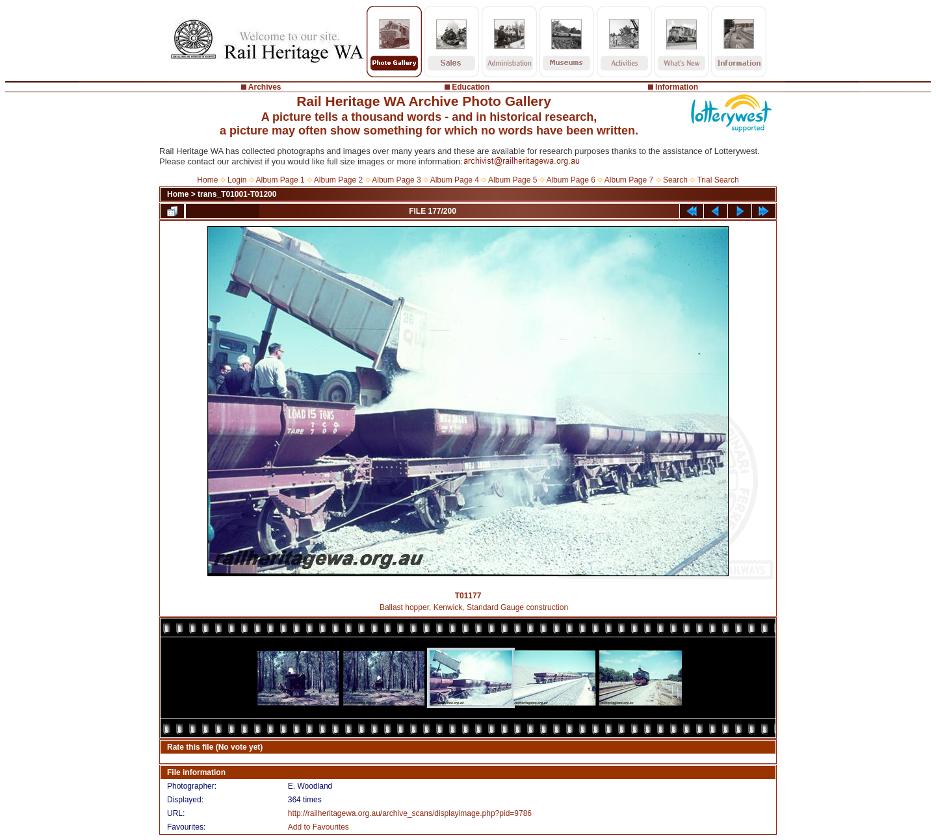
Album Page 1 (279, 180)
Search (675, 180)
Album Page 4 (454, 180)
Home (207, 180)
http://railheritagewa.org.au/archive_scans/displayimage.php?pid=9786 (410, 813)
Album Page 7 (628, 180)
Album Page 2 (338, 180)
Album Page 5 (512, 180)
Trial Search (717, 180)
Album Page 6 (570, 180)
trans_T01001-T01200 (237, 194)
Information (676, 87)
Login (237, 180)
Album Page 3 (396, 180)
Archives (264, 87)
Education (470, 87)
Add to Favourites (318, 827)
